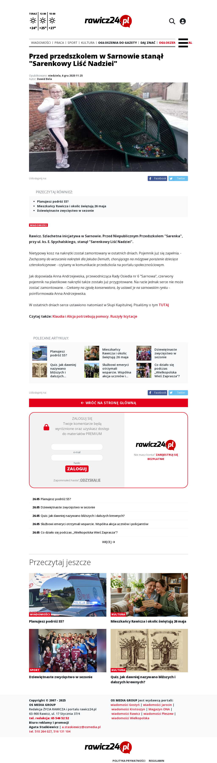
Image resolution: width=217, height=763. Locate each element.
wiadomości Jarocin (157, 705)
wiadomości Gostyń (125, 705)
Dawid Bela (44, 79)
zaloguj (77, 469)
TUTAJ (164, 305)
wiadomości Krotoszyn (128, 709)
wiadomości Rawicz (125, 714)
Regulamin (156, 761)
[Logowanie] (182, 21)
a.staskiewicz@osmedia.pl (81, 727)
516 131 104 (61, 731)
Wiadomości (38, 225)
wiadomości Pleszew (158, 714)
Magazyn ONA (159, 709)
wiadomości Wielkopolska (130, 718)
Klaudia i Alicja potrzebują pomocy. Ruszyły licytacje (95, 316)
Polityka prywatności (129, 761)
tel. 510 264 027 (40, 731)
